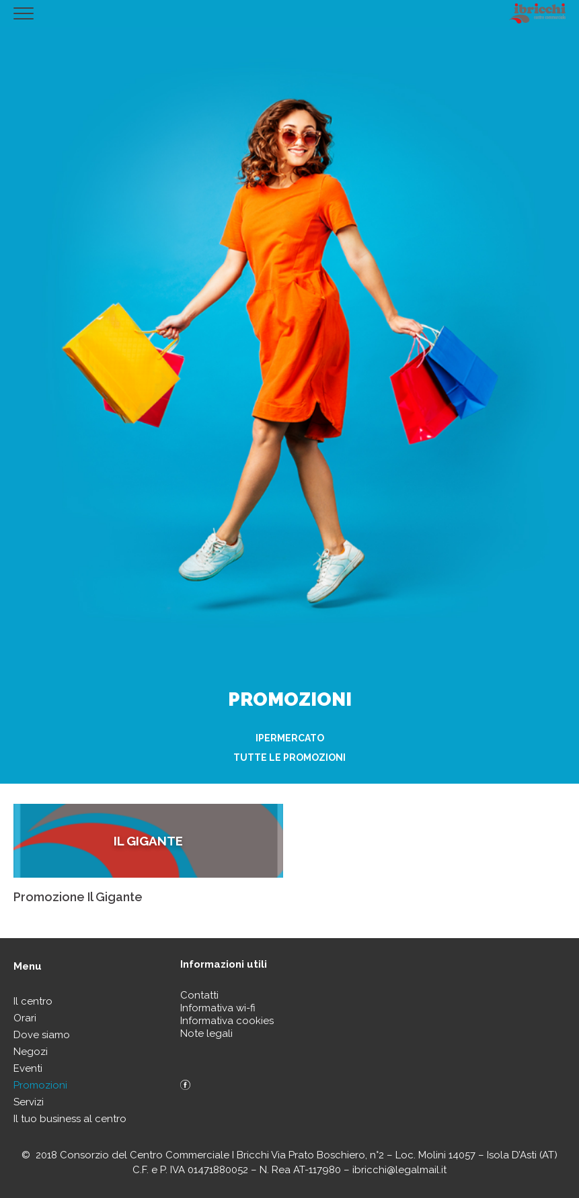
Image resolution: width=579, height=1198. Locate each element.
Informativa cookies (227, 1021)
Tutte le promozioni (289, 757)
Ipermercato (290, 738)
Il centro (32, 1001)
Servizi (28, 1102)
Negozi (30, 1052)
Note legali (206, 1033)
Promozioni (40, 1085)
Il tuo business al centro (69, 1119)
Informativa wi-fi (218, 1008)
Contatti (199, 995)
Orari (24, 1018)
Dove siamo (41, 1035)
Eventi (27, 1068)
